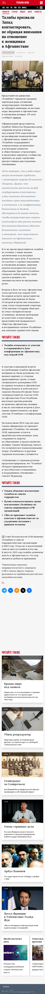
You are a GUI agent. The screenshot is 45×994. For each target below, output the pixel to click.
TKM (15, 7)
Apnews (17, 117)
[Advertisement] (22, 626)
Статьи (15, 12)
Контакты (6, 986)
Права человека (7, 56)
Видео (22, 12)
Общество (30, 52)
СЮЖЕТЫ (38, 12)
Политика (18, 56)
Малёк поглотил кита (13, 940)
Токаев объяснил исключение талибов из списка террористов (21, 493)
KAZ (3, 7)
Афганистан (21, 52)
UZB (19, 7)
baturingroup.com (25, 992)
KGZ (7, 7)
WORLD (24, 7)
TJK (11, 7)
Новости (5, 12)
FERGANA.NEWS (22, 2)
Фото (30, 12)
